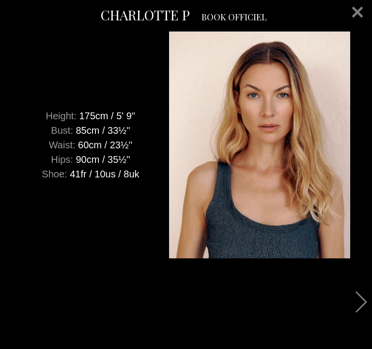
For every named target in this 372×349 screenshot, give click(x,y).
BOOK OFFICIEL (234, 17)
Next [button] (360, 302)
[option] (186, 145)
